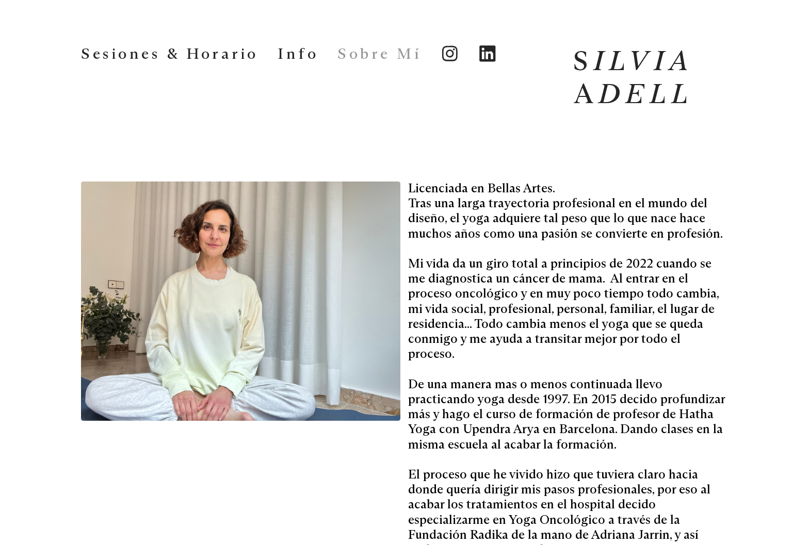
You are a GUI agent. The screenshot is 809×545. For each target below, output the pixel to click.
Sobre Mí (379, 54)
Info (298, 54)
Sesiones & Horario (169, 54)
